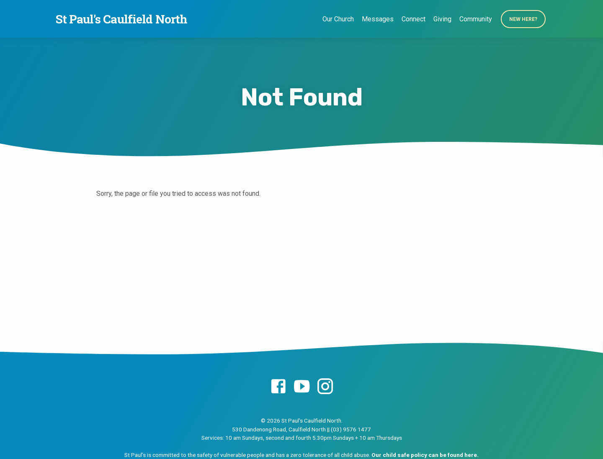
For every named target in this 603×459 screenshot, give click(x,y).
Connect (413, 19)
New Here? (523, 19)
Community (475, 19)
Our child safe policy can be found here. (425, 454)
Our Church (338, 19)
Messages (378, 19)
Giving (442, 19)
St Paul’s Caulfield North (121, 19)
